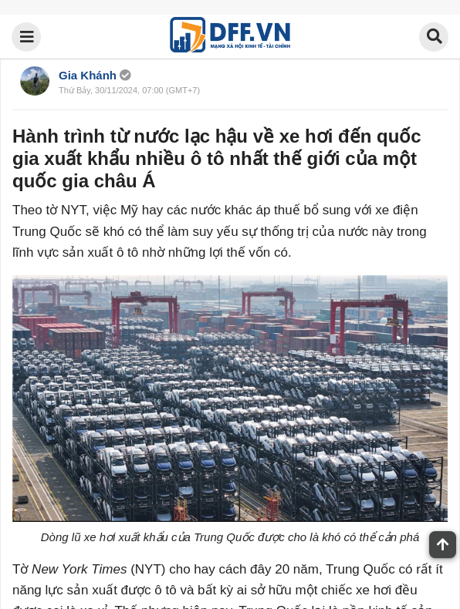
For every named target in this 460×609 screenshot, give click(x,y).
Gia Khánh (88, 75)
